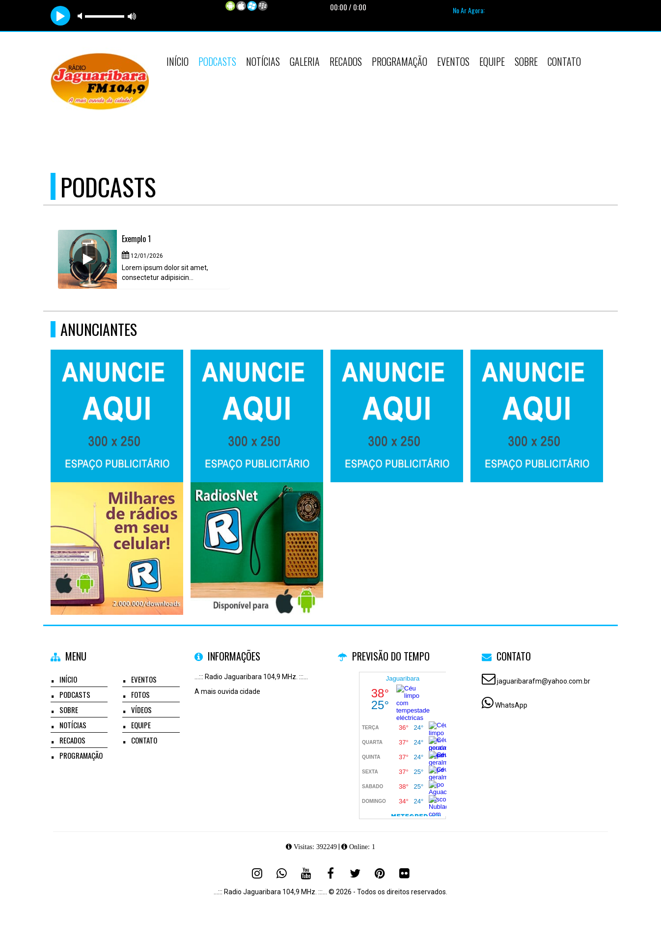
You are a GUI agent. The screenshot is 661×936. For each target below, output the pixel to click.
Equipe (492, 61)
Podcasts (217, 61)
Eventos (453, 61)
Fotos (140, 694)
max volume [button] (132, 16)
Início (177, 61)
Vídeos (141, 709)
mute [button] (81, 16)
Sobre (526, 61)
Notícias (263, 61)
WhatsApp (511, 705)
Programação (399, 61)
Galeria (305, 61)
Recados (346, 61)
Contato (564, 61)
